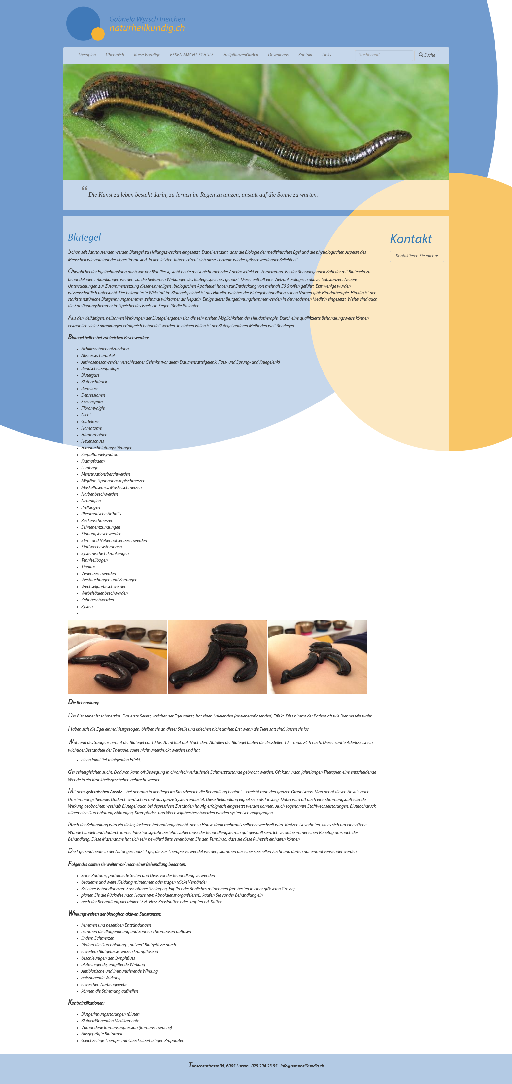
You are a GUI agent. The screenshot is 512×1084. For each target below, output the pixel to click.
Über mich (115, 55)
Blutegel (84, 238)
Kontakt (305, 55)
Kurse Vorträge (147, 55)
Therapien (87, 55)
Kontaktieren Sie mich (417, 256)
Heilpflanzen (240, 55)
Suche (427, 55)
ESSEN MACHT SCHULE (192, 55)
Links (326, 55)
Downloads (278, 55)
